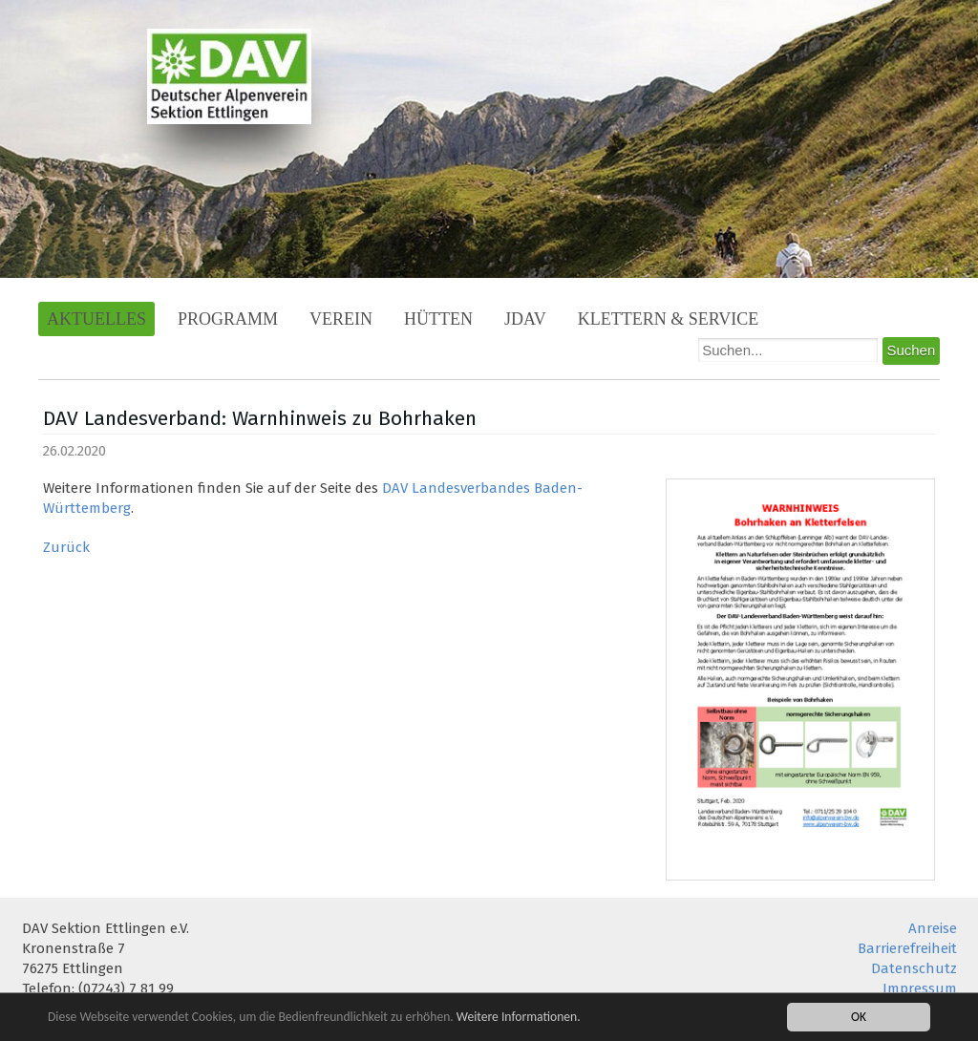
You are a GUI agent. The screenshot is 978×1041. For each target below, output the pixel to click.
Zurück (66, 547)
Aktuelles (96, 319)
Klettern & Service (668, 319)
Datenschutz (914, 968)
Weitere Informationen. (519, 1017)
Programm (228, 319)
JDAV (525, 319)
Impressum (919, 988)
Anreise (932, 928)
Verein (340, 319)
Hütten (438, 319)
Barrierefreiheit (907, 948)
